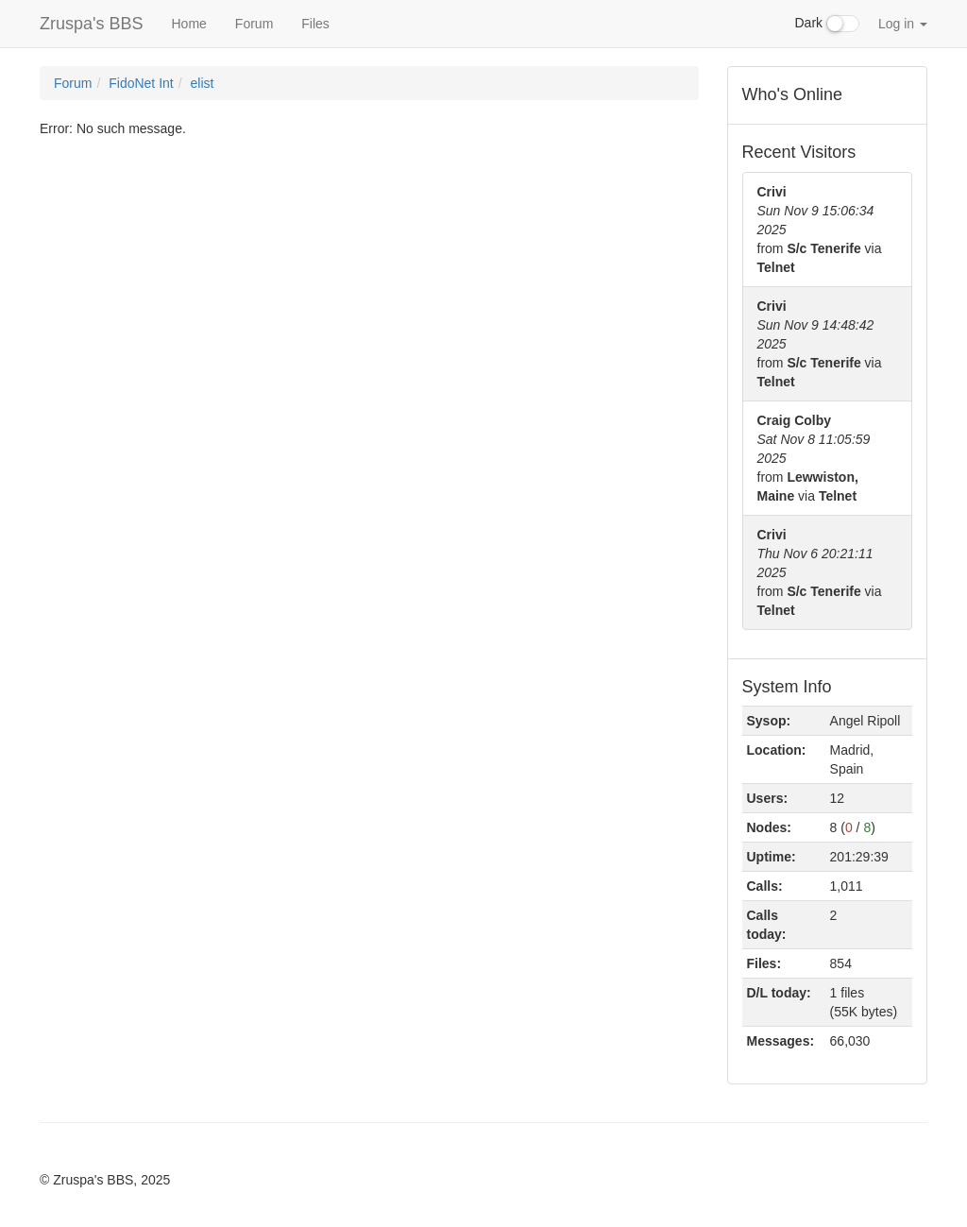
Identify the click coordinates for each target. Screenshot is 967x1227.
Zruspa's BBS (91, 23)
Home (188, 23)
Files (315, 23)
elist (202, 83)
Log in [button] (902, 23)
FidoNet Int (141, 83)
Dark (827, 23)
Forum (254, 23)
